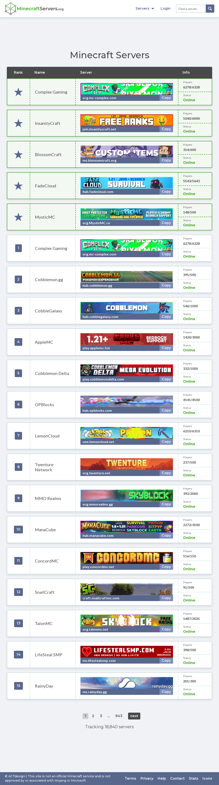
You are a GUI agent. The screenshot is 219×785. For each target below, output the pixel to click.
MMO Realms (48, 498)
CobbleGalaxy (48, 310)
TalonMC (44, 623)
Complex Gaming (51, 91)
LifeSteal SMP (48, 654)
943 (118, 716)
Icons (207, 778)
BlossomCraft (48, 154)
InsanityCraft (47, 123)
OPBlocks (44, 404)
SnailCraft (45, 592)
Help (162, 778)
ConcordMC (47, 560)
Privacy (147, 778)
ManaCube (45, 529)
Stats (193, 778)
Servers (145, 8)
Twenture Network (44, 467)
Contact (177, 778)
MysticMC (45, 216)
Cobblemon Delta (52, 373)
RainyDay (44, 685)
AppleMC (44, 342)
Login (165, 8)
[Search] (210, 8)
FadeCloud (45, 185)
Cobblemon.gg (49, 279)
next (134, 716)
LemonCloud (47, 435)
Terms (130, 778)
